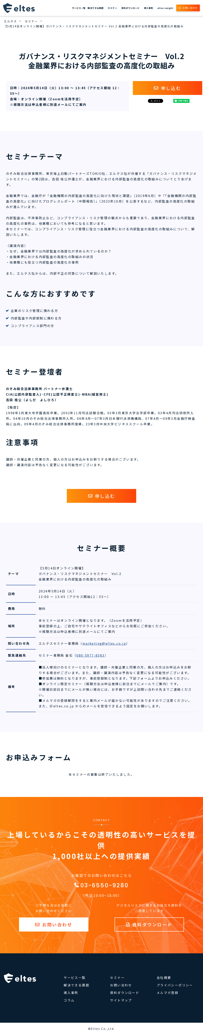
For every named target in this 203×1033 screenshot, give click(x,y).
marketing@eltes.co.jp (104, 643)
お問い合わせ (190, 7)
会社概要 (164, 977)
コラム (69, 1000)
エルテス (10, 21)
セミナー (112, 8)
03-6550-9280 (104, 885)
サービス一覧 (79, 8)
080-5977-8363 (90, 655)
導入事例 (148, 8)
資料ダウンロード (130, 8)
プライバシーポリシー (175, 985)
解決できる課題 (95, 8)
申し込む (171, 88)
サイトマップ (121, 1000)
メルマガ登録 (167, 992)
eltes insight (165, 8)
